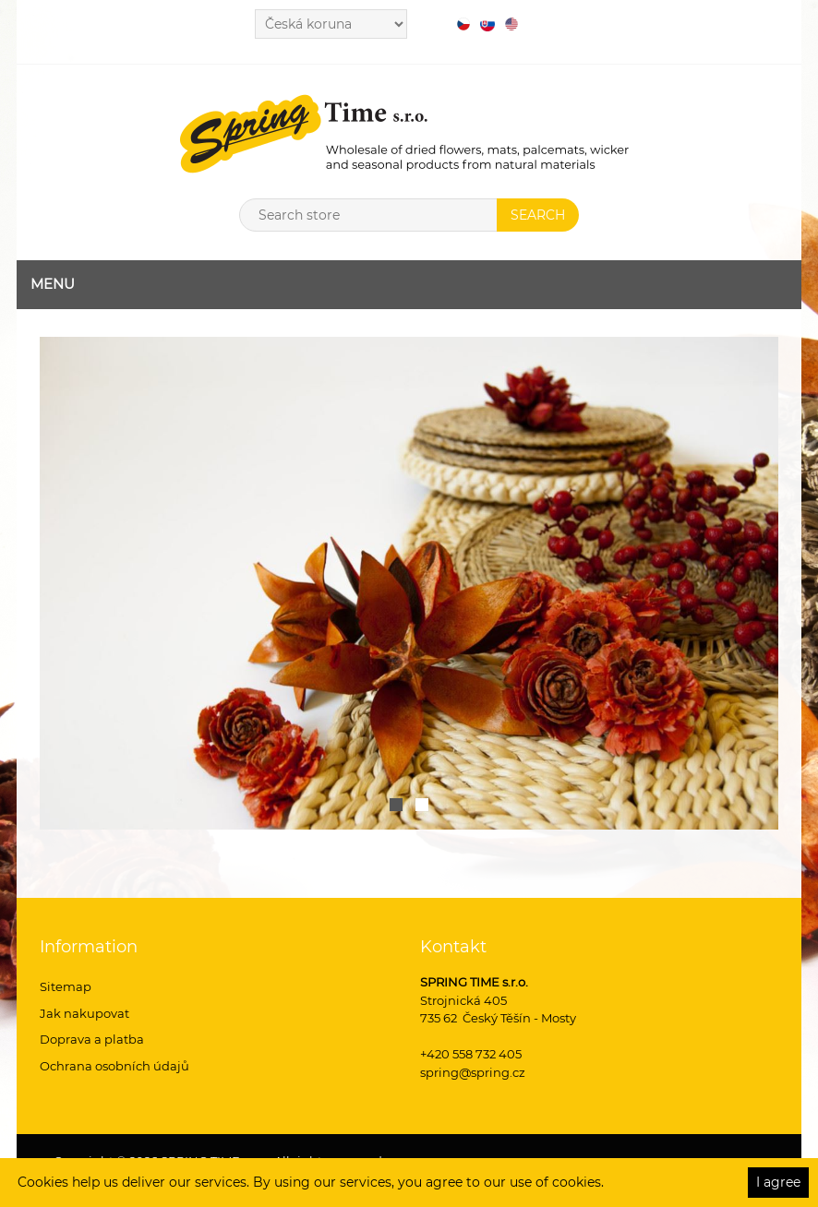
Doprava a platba (92, 1039)
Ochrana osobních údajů (114, 1065)
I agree (778, 1182)
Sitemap (65, 986)
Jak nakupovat (84, 1013)
